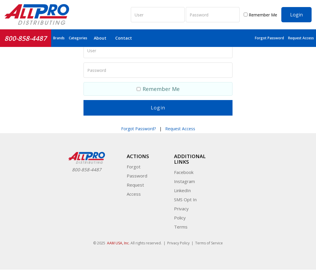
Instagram (184, 181)
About (100, 38)
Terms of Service (209, 243)
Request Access (301, 37)
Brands (59, 37)
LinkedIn (182, 190)
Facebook (183, 172)
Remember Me (260, 15)
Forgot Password (269, 37)
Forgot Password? (138, 128)
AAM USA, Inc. (118, 243)
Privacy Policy (178, 243)
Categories (78, 37)
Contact (123, 38)
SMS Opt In (185, 199)
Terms (181, 227)
